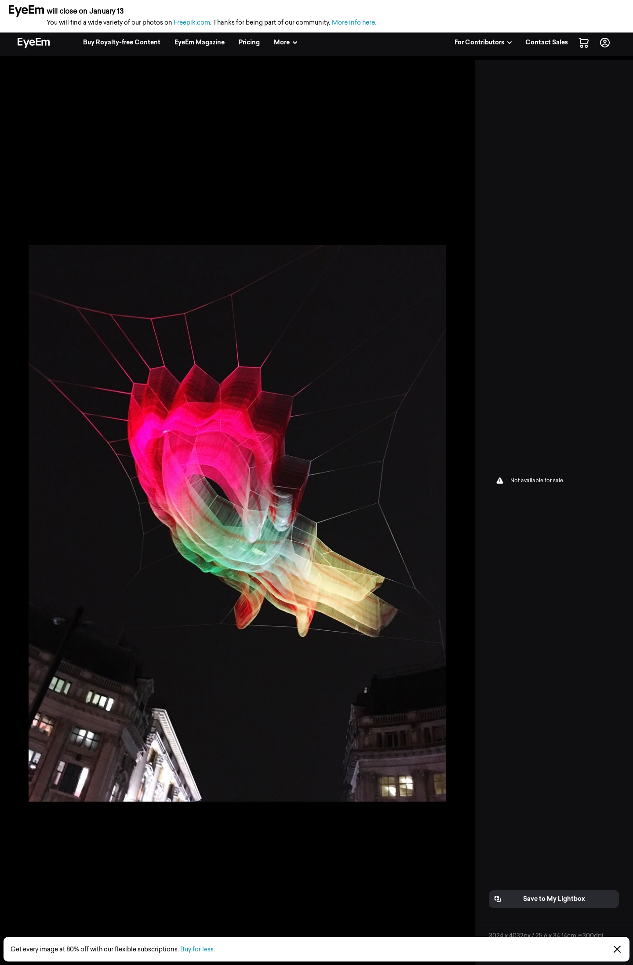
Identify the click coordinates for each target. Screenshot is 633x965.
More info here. (354, 22)
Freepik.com (192, 22)
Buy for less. (197, 949)
